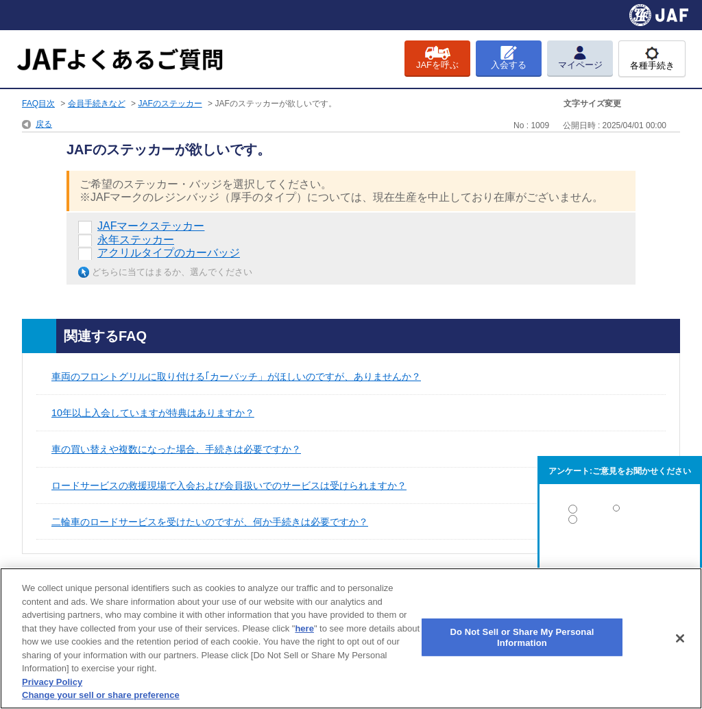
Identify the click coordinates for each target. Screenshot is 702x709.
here (304, 628)
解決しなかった (619, 557)
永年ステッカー (135, 239)
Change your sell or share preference (101, 695)
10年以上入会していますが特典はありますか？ (152, 412)
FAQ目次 (38, 103)
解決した (619, 511)
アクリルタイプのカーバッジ (168, 253)
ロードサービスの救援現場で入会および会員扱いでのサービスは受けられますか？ (229, 485)
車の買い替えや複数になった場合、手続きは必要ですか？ (176, 449)
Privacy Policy (52, 682)
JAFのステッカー (170, 103)
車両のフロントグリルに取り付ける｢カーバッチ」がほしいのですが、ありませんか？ (236, 376)
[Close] (680, 638)
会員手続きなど (96, 103)
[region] (351, 638)
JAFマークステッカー (150, 226)
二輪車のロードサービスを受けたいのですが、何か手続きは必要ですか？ (209, 521)
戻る (44, 124)
